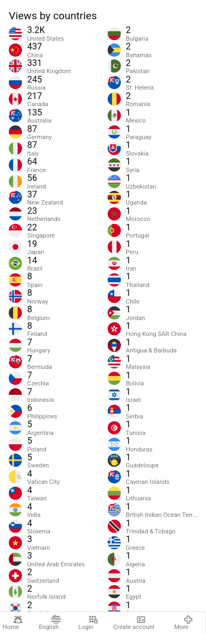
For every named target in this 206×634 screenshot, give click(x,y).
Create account (134, 623)
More (183, 623)
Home (13, 623)
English (50, 623)
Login (88, 623)
